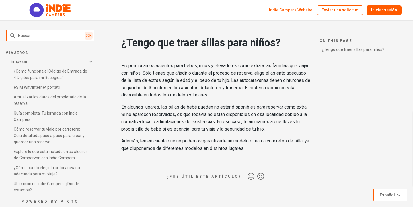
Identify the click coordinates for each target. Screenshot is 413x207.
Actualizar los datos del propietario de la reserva (50, 100)
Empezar (19, 61)
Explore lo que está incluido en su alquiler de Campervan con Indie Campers (50, 154)
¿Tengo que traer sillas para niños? (353, 49)
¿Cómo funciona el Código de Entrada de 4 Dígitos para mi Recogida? (50, 74)
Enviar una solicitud (340, 10)
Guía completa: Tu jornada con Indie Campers (46, 116)
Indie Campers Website (290, 10)
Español (391, 195)
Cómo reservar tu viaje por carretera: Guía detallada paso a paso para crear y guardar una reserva (49, 135)
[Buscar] (50, 35)
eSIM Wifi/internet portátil (37, 87)
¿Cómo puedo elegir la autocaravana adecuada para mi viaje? (47, 170)
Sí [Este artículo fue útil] (251, 177)
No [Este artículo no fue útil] (260, 177)
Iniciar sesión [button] (384, 10)
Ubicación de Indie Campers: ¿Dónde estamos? (46, 186)
